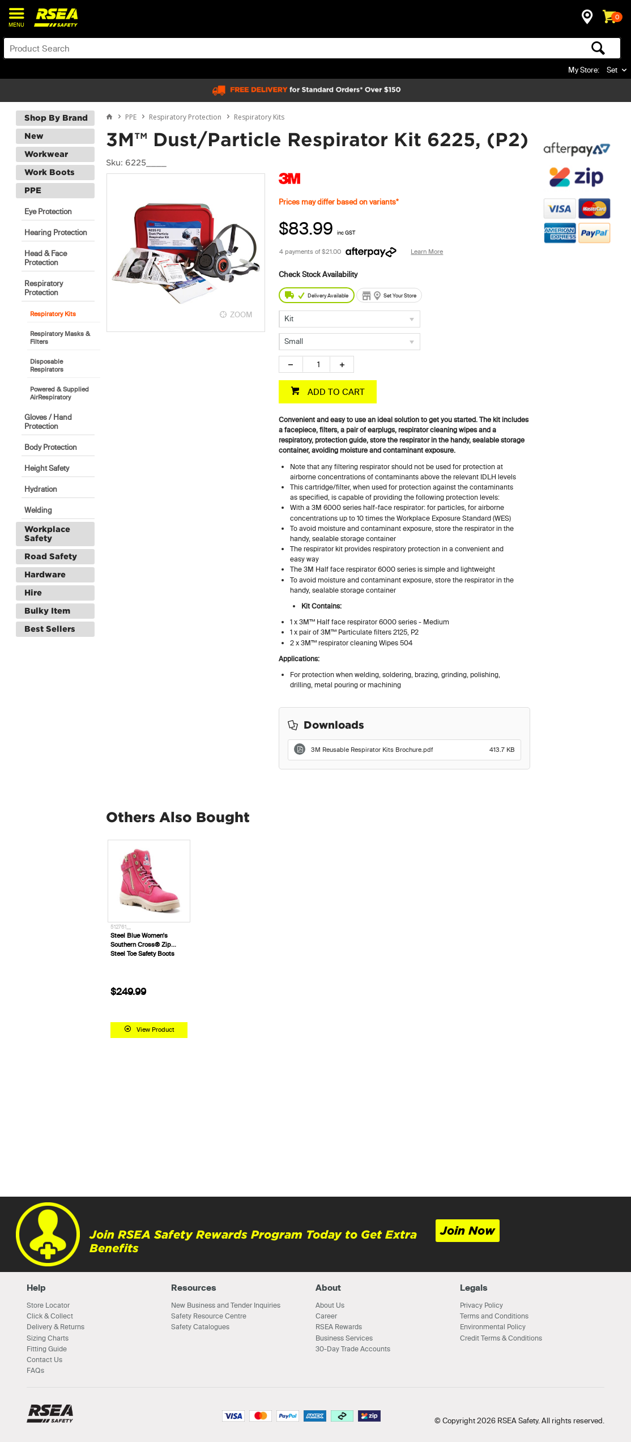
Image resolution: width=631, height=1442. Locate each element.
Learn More (427, 252)
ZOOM (241, 314)
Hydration (40, 489)
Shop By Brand (56, 117)
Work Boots (49, 172)
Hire (33, 592)
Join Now (467, 1230)
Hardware (45, 574)
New (34, 136)
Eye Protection (48, 211)
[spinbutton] (316, 364)
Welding (38, 509)
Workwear (46, 154)
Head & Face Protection (45, 258)
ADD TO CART (335, 391)
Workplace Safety (47, 534)
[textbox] (244, 48)
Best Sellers (49, 628)
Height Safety (46, 468)
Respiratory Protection (43, 288)
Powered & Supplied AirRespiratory (59, 393)
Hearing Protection (55, 232)
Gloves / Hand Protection (48, 421)
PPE (32, 190)
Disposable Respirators (46, 365)
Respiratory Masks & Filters (60, 338)
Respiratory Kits (53, 314)
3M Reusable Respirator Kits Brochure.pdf (413, 750)
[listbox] (349, 318)
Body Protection (50, 447)
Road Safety (50, 556)
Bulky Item (47, 610)
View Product (155, 1029)
